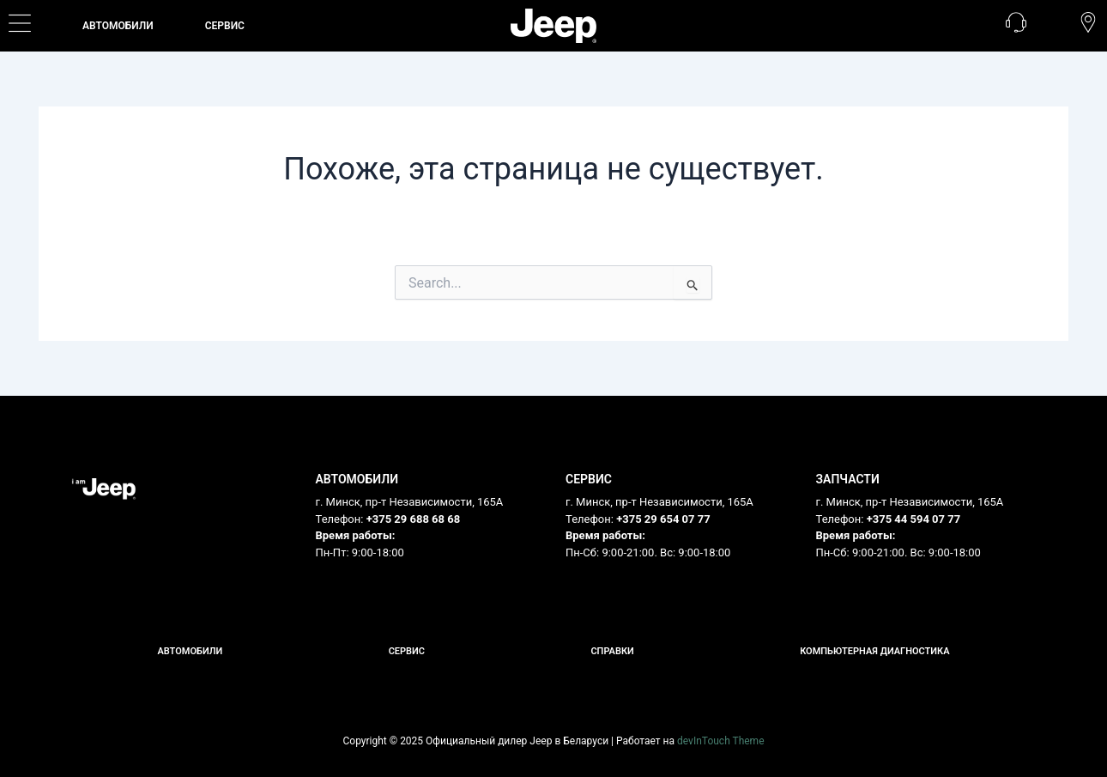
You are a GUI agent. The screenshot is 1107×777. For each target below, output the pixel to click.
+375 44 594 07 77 (914, 519)
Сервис (407, 651)
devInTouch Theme (720, 741)
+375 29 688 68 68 (413, 519)
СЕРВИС (225, 26)
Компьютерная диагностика (874, 651)
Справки (611, 651)
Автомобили (118, 26)
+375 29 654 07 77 (663, 519)
